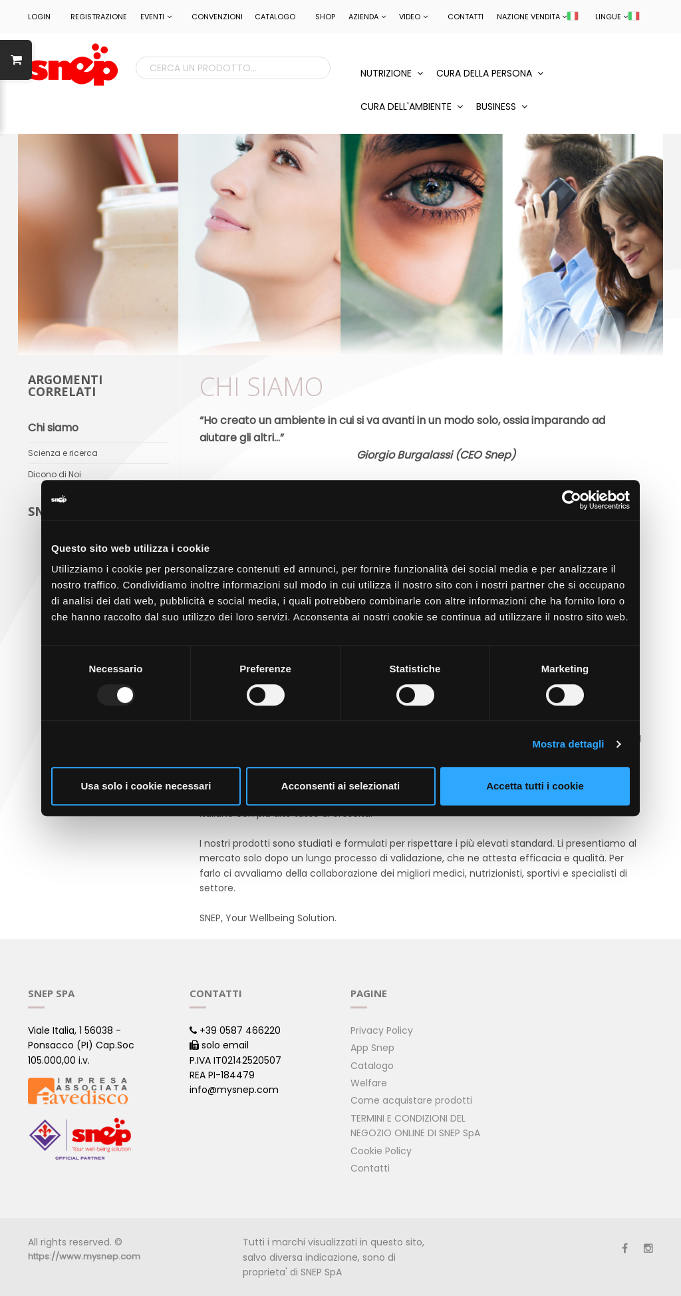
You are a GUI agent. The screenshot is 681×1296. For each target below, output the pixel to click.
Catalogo (275, 16)
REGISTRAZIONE (98, 16)
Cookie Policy (381, 1151)
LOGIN (39, 16)
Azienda (367, 16)
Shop (325, 16)
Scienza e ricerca (63, 453)
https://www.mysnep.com (84, 1256)
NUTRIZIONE (391, 73)
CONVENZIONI (217, 16)
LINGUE (617, 16)
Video (413, 16)
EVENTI (156, 16)
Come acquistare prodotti (411, 1100)
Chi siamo (53, 427)
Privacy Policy (381, 1030)
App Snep (372, 1047)
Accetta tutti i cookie (535, 785)
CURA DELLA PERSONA (489, 73)
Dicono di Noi (54, 474)
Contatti (465, 16)
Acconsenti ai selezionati (340, 785)
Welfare (368, 1083)
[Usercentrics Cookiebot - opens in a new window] (571, 500)
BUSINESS (501, 106)
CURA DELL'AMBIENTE (411, 106)
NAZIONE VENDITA (538, 16)
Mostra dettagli (568, 744)
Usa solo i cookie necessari (146, 785)
